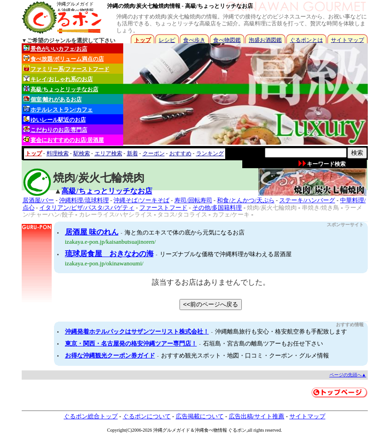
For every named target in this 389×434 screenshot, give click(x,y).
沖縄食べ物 (206, 430)
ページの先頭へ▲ (347, 374)
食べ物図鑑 (227, 40)
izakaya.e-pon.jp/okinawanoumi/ (104, 263)
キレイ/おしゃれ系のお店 (58, 79)
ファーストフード (163, 207)
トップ (142, 40)
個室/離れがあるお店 (53, 99)
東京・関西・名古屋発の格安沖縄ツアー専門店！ (131, 343)
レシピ (167, 40)
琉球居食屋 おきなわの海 (109, 254)
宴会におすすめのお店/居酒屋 (64, 139)
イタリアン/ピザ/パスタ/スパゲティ (86, 207)
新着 (132, 153)
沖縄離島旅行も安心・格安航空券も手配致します (281, 331)
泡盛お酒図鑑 (265, 40)
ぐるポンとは (306, 40)
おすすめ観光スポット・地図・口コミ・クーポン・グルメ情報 (245, 355)
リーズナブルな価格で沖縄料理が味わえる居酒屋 (226, 254)
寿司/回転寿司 (193, 200)
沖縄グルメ (164, 430)
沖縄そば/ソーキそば (141, 200)
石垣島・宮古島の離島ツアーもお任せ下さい (263, 343)
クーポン (154, 153)
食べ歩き (194, 40)
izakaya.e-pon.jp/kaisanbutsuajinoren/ (110, 241)
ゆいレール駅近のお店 (55, 119)
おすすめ (180, 153)
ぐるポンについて (147, 416)
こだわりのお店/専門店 (55, 129)
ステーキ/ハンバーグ (307, 200)
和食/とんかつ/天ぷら (245, 200)
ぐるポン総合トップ (91, 416)
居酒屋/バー (38, 200)
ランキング (210, 153)
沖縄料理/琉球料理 (84, 200)
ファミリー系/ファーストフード (66, 68)
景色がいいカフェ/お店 (55, 48)
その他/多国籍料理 (217, 207)
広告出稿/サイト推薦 (257, 416)
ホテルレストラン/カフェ (58, 109)
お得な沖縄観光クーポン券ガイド (110, 355)
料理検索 (58, 153)
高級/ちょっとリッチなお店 (61, 89)
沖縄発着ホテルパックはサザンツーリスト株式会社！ (137, 331)
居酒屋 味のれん (92, 232)
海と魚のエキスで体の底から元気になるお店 (185, 232)
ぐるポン (237, 430)
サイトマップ (347, 40)
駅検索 (81, 153)
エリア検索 (108, 153)
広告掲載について (200, 416)
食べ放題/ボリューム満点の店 (64, 58)
